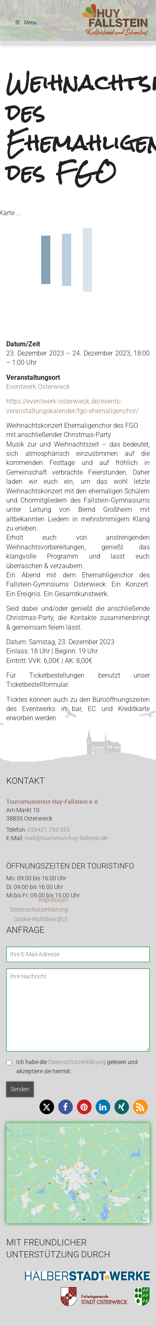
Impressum (53, 900)
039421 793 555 (48, 829)
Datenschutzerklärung (39, 909)
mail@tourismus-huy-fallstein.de (66, 838)
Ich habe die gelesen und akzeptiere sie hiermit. (77, 1067)
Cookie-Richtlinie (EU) (40, 919)
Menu (26, 22)
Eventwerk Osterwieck (38, 387)
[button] (47, 1107)
